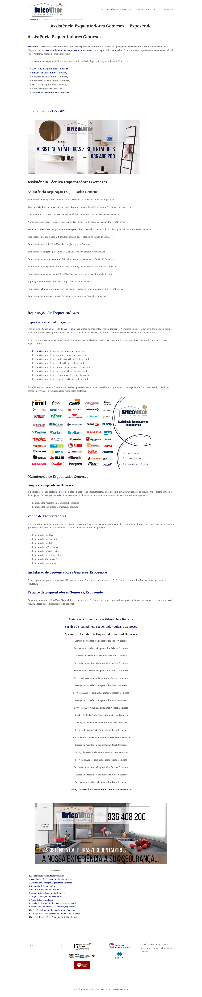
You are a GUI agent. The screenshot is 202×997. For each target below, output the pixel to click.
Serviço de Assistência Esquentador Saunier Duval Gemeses (101, 789)
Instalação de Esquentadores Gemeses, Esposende (67, 572)
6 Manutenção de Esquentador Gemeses (47, 893)
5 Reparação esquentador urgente (44, 889)
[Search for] (45, 945)
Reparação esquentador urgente (49, 322)
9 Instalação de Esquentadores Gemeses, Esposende (53, 903)
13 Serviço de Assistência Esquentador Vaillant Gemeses (54, 917)
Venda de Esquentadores (47, 516)
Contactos (169, 9)
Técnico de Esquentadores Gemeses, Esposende (65, 592)
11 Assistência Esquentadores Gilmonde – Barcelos (52, 910)
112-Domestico (35, 19)
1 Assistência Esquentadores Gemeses (46, 876)
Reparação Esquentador (44, 73)
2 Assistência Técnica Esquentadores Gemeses (50, 879)
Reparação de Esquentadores (53, 313)
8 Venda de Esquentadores (41, 900)
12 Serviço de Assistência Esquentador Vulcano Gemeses (54, 913)
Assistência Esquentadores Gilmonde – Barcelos (101, 619)
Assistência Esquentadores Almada (50, 69)
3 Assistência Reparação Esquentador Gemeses (50, 883)
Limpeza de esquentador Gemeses (50, 485)
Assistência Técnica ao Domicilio (115, 9)
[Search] (59, 944)
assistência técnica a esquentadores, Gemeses (69, 50)
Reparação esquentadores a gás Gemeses (52, 351)
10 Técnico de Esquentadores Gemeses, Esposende (52, 907)
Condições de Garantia (147, 9)
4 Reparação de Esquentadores (43, 886)
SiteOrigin (124, 989)
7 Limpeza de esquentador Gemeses (45, 896)
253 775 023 (57, 111)
